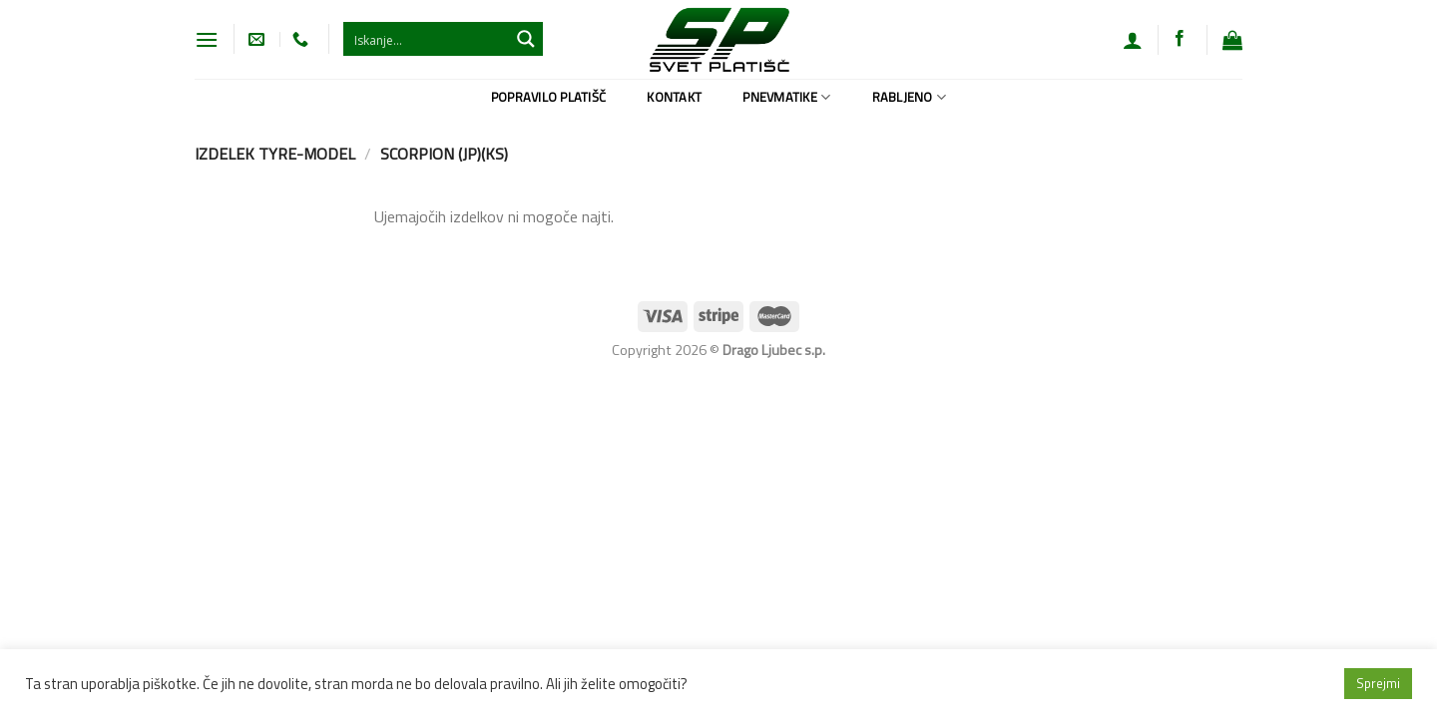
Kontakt (674, 97)
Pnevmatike (786, 97)
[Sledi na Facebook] (1180, 39)
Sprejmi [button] (1378, 683)
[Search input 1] (427, 39)
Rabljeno (909, 97)
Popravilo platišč (548, 97)
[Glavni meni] (207, 39)
